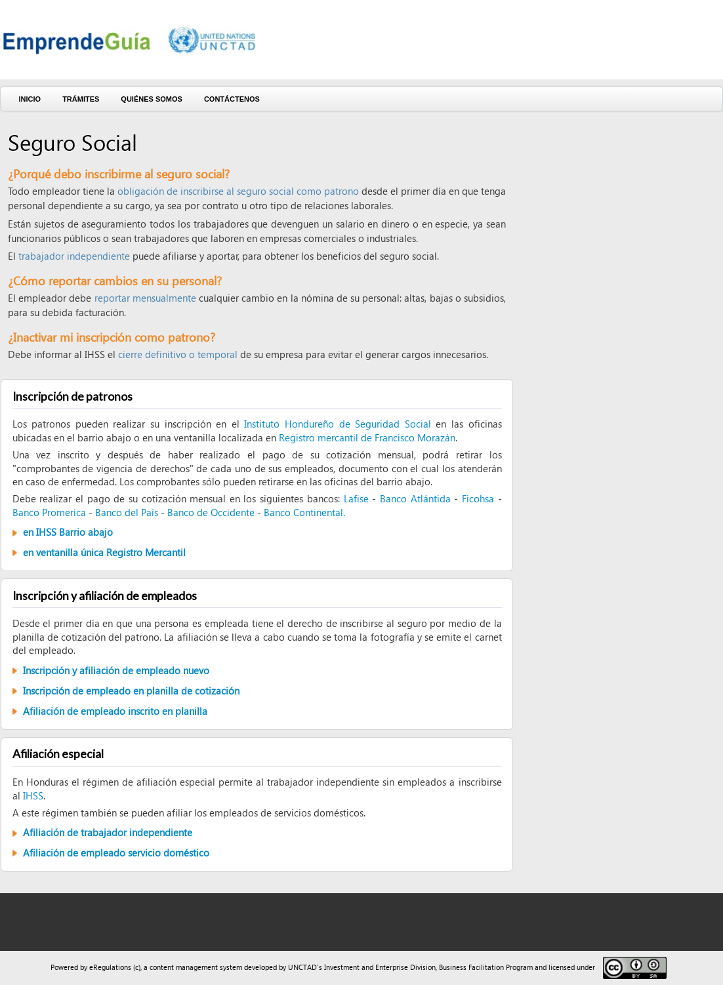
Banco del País (126, 512)
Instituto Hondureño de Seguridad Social (337, 423)
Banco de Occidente (211, 512)
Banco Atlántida (415, 498)
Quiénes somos (151, 99)
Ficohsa (478, 498)
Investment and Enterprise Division (380, 967)
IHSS (33, 795)
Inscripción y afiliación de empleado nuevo (116, 670)
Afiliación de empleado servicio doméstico (116, 852)
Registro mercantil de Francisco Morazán (367, 437)
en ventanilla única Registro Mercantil (104, 552)
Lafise (356, 498)
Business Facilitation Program (486, 967)
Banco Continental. (304, 512)
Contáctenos (232, 99)
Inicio (30, 99)
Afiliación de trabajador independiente (107, 832)
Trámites (80, 99)
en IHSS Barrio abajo (68, 531)
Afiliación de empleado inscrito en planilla (115, 710)
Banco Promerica (49, 512)
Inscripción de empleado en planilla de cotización (131, 690)
